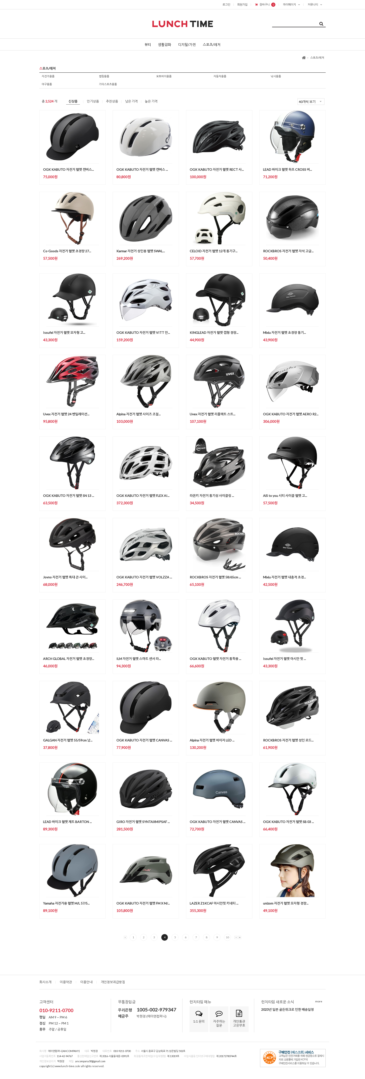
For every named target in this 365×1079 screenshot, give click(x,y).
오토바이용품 (164, 76)
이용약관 (66, 982)
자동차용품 (219, 76)
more (318, 1001)
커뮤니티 (315, 4)
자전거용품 (48, 76)
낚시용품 (276, 76)
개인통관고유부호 (239, 1018)
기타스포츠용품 (108, 84)
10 (227, 937)
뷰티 (148, 44)
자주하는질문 (219, 1018)
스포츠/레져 (317, 57)
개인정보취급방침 (113, 982)
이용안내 (86, 982)
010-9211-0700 (56, 1010)
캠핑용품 (104, 76)
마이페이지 (291, 4)
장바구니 (265, 5)
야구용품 (47, 84)
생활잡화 (164, 44)
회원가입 (242, 4)
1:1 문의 (198, 1016)
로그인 (226, 4)
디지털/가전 (187, 44)
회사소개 (45, 982)
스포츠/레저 (211, 44)
